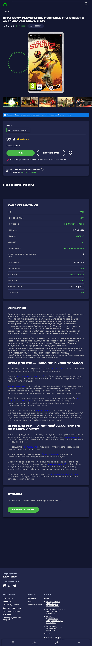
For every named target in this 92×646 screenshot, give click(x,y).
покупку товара (29, 172)
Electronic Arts (77, 274)
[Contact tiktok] (10, 586)
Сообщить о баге (34, 605)
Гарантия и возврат (12, 611)
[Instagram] (5, 586)
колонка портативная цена (64, 474)
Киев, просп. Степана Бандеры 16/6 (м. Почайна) (55, 611)
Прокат (30, 601)
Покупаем (31, 598)
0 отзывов (20, 26)
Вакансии (7, 601)
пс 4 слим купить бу (57, 464)
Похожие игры (51, 153)
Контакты (7, 614)
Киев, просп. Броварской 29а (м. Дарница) (54, 628)
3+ (83, 242)
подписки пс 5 (43, 410)
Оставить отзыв (23, 509)
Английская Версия (74, 248)
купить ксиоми (58, 368)
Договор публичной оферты (12, 619)
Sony (82, 218)
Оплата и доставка (11, 605)
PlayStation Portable (74, 224)
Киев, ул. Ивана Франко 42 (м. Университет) (53, 604)
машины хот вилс (72, 437)
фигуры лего (30, 447)
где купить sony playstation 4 (30, 376)
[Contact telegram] (14, 586)
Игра (81, 212)
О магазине (8, 598)
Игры (7, 11)
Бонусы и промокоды (12, 608)
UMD (81, 280)
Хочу (20, 153)
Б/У (82, 292)
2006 (81, 268)
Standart (80, 236)
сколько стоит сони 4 (18, 386)
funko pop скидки (50, 454)
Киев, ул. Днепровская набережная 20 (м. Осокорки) (54, 620)
